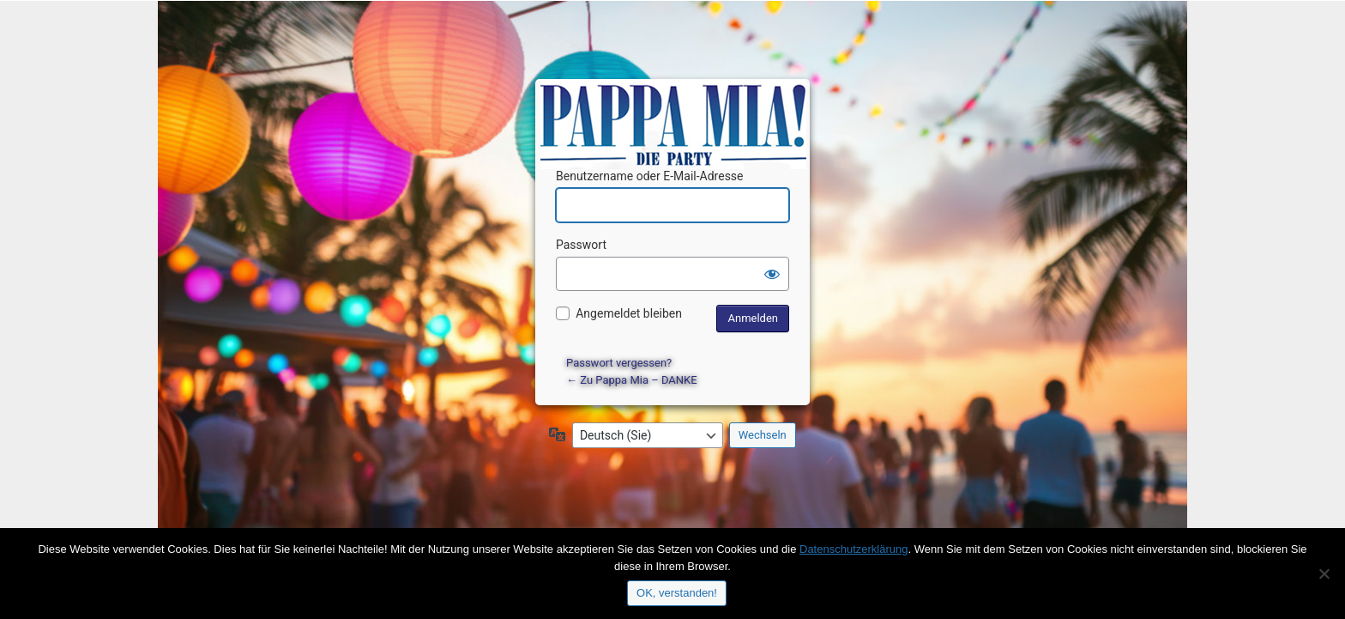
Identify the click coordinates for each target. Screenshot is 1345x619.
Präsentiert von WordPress (675, 108)
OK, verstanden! (676, 592)
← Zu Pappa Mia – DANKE (631, 379)
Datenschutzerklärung (853, 549)
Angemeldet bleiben (629, 313)
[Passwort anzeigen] (772, 274)
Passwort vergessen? (619, 362)
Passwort (581, 245)
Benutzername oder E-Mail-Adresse (650, 176)
